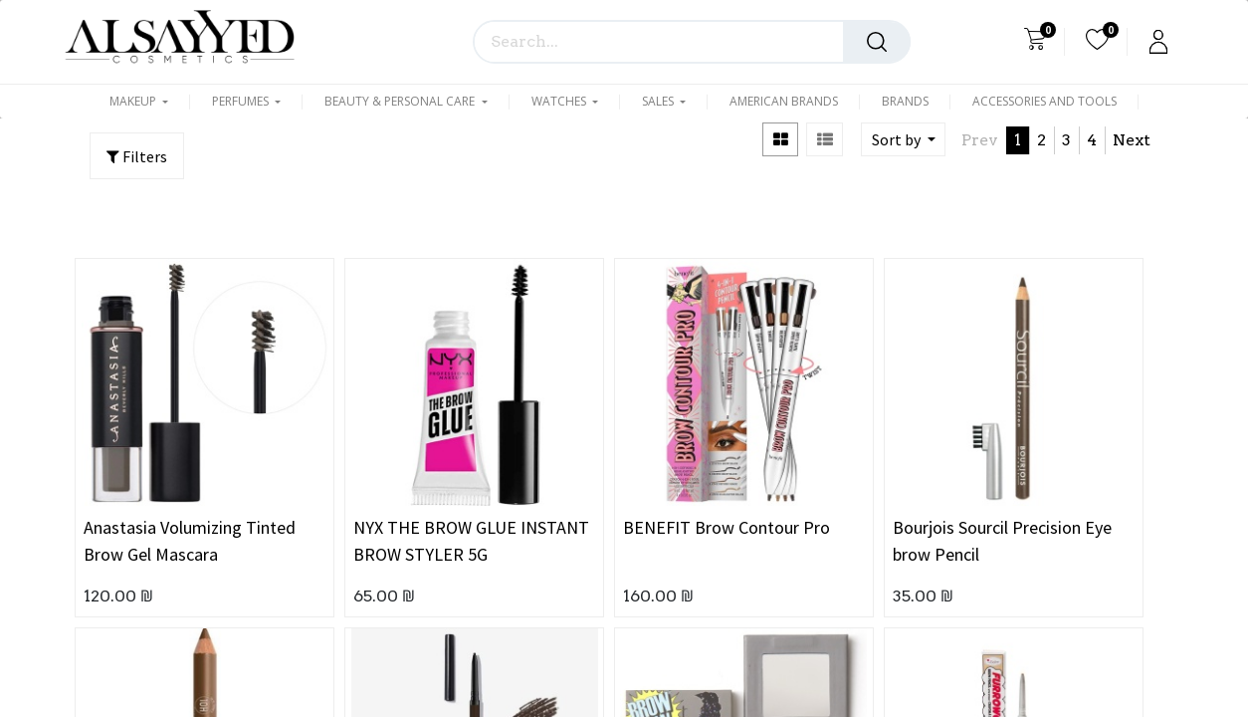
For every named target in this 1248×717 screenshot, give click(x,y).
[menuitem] (784, 102)
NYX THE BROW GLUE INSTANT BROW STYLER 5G (471, 541)
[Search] (877, 42)
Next (1131, 139)
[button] (903, 139)
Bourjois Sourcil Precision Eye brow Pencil (1002, 541)
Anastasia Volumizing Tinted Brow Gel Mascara (190, 541)
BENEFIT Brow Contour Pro (726, 527)
